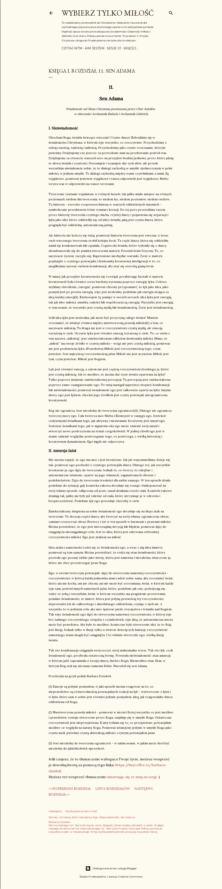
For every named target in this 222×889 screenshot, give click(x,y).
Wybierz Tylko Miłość (108, 13)
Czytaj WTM (72, 48)
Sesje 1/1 (114, 48)
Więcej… (131, 48)
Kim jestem (94, 48)
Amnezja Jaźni (68, 817)
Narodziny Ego (88, 817)
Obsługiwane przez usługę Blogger (111, 868)
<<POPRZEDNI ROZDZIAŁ (70, 788)
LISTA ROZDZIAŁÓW (112, 788)
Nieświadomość (109, 817)
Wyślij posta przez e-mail (81, 811)
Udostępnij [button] (55, 811)
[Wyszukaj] (170, 12)
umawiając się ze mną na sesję (132, 777)
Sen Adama (128, 817)
